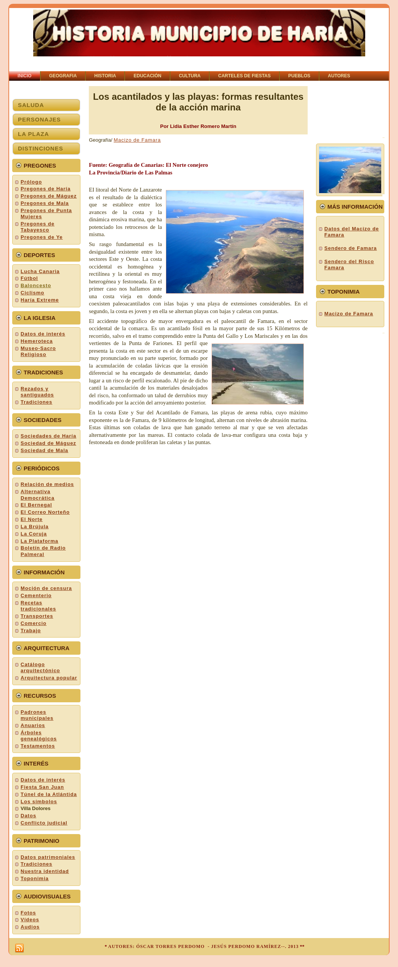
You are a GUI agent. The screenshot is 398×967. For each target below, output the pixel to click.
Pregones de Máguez (49, 196)
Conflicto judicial (44, 823)
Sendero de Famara (350, 248)
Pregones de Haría (46, 189)
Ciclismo (32, 293)
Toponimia (35, 878)
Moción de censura (46, 588)
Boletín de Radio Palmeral (43, 551)
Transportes (37, 616)
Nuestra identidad (45, 871)
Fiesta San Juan (42, 787)
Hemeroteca (37, 341)
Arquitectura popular (49, 678)
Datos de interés (43, 334)
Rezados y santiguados (37, 392)
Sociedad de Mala (44, 450)
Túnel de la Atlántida (49, 794)
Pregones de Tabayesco (38, 227)
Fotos (28, 913)
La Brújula (35, 526)
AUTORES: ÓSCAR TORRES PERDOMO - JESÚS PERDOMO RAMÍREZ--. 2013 (203, 946)
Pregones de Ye (42, 237)
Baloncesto (36, 285)
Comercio (34, 623)
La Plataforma (39, 541)
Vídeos (30, 919)
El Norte (32, 519)
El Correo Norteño (45, 512)
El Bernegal (36, 505)
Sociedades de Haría (48, 436)
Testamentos (38, 746)
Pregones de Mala (45, 203)
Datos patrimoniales (48, 857)
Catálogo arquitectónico (40, 667)
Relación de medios (47, 484)
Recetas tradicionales (38, 606)
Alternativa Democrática (38, 494)
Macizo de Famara (137, 140)
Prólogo (31, 182)
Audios (30, 927)
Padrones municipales (37, 715)
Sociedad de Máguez (48, 443)
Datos (28, 815)
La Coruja (34, 534)
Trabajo (31, 630)
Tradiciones (36, 402)
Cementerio (36, 595)
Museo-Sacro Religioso (38, 351)
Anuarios (33, 725)
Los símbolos (39, 801)
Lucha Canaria (40, 271)
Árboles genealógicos (39, 736)
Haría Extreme (40, 300)
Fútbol (29, 278)
